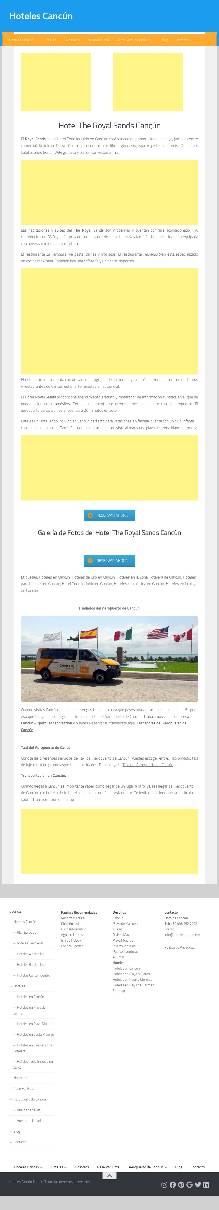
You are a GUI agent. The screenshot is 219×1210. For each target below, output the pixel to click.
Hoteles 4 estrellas (30, 968)
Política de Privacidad (179, 962)
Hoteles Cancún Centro (33, 989)
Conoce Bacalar (72, 960)
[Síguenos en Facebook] (173, 1199)
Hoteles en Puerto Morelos (132, 994)
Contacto (181, 40)
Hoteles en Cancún (30, 1011)
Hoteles (50, 40)
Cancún (118, 932)
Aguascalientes (72, 949)
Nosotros (73, 40)
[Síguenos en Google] (189, 1199)
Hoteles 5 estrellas (30, 979)
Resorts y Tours (72, 932)
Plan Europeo (26, 947)
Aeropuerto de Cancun (133, 40)
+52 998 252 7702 (184, 938)
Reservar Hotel (98, 40)
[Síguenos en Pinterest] (181, 1199)
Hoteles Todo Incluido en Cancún (33, 1079)
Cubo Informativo (73, 943)
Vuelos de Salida (29, 1124)
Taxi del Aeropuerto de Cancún (46, 761)
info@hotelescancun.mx (182, 949)
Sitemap (119, 1005)
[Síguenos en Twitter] (198, 1199)
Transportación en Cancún (53, 813)
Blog (164, 40)
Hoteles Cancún (41, 16)
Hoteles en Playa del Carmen (29, 1025)
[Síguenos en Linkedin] (206, 1199)
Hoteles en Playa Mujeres (35, 1038)
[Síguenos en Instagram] (164, 1199)
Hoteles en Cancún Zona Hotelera (32, 1062)
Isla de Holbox (71, 955)
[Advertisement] (56, 96)
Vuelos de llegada (29, 1135)
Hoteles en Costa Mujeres (36, 1049)
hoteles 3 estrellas (30, 957)
